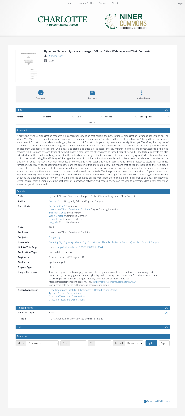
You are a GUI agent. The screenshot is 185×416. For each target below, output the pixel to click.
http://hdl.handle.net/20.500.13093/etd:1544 (80, 247)
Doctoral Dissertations (69, 293)
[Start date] (78, 343)
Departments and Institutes (63, 289)
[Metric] (42, 343)
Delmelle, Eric (56, 219)
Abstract (22, 130)
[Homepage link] (92, 20)
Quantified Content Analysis (144, 242)
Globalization (94, 242)
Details (21, 191)
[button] (92, 94)
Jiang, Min (53, 222)
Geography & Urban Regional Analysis (99, 289)
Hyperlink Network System (115, 242)
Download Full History (157, 401)
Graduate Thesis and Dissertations (67, 299)
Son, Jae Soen (56, 55)
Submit (103, 3)
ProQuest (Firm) (57, 206)
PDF (19, 326)
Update (151, 343)
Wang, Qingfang (57, 215)
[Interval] (134, 343)
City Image (69, 242)
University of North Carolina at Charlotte (69, 209)
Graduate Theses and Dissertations (67, 296)
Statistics (22, 336)
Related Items (25, 308)
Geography (54, 237)
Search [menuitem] (70, 3)
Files (19, 109)
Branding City (55, 242)
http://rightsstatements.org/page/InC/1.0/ (114, 281)
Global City (80, 242)
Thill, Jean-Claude (57, 212)
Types (52, 293)
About (115, 3)
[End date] (103, 343)
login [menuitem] (180, 3)
